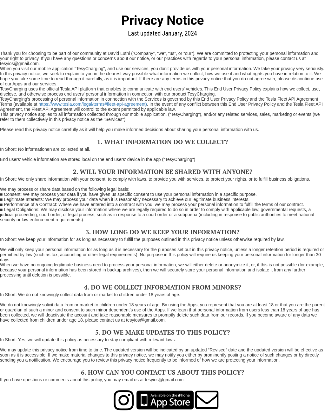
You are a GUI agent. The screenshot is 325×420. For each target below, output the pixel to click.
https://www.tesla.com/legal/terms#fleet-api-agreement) (92, 104)
